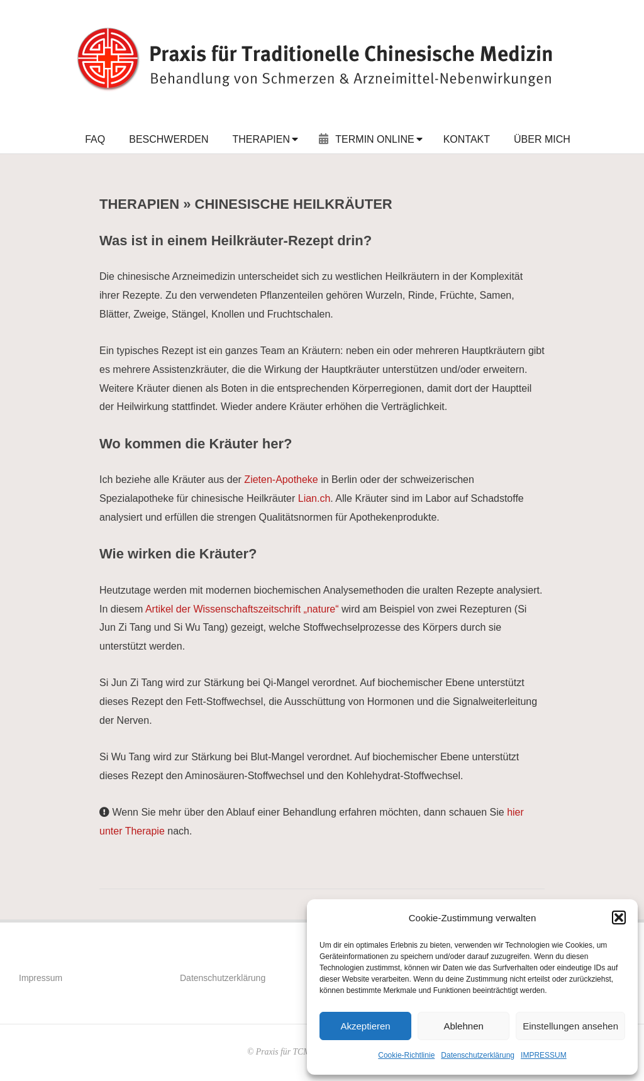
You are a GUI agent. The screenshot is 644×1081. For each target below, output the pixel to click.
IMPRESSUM (544, 1055)
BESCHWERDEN (168, 139)
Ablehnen (463, 1026)
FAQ (95, 139)
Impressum (40, 978)
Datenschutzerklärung (477, 1055)
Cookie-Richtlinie (406, 1055)
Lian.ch (314, 498)
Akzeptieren (365, 1026)
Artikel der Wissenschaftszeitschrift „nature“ (242, 609)
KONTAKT (466, 139)
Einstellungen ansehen (570, 1026)
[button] (619, 917)
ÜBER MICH (542, 139)
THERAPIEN (261, 139)
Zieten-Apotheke (281, 479)
